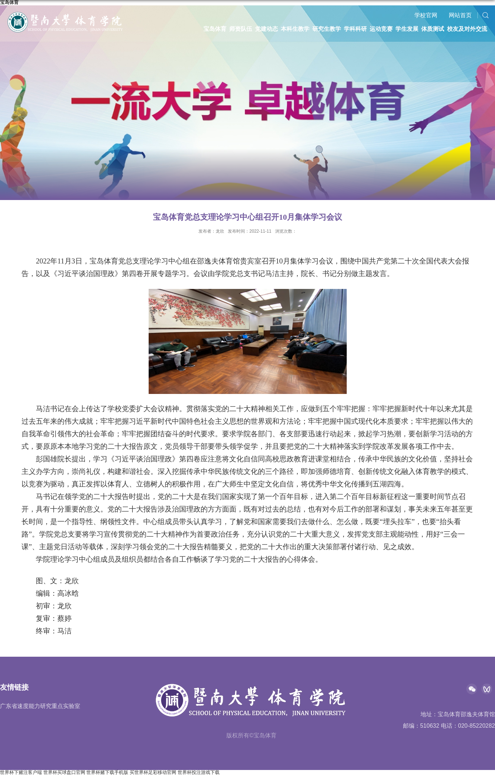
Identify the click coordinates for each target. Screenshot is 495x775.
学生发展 (406, 29)
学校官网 (425, 15)
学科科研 (355, 29)
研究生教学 (326, 29)
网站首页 (460, 15)
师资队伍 (240, 29)
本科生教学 (295, 29)
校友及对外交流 (467, 29)
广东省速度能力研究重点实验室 (40, 706)
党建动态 (266, 29)
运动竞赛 (381, 29)
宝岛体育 (214, 29)
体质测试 (432, 29)
